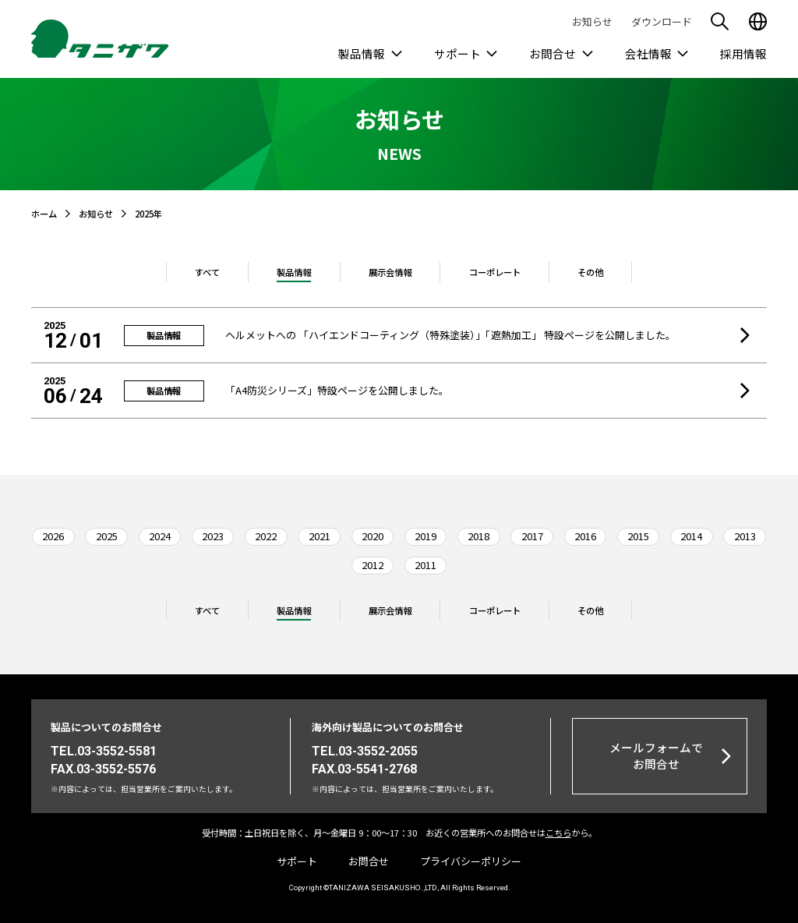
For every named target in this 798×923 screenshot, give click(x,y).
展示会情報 (390, 272)
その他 (590, 272)
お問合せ (552, 53)
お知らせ (592, 21)
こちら (558, 832)
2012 (372, 564)
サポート (457, 53)
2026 (53, 536)
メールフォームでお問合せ (656, 755)
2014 (691, 536)
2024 (160, 536)
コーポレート (495, 272)
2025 (107, 536)
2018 (478, 536)
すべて (207, 272)
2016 (585, 536)
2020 (372, 536)
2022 (266, 536)
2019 (425, 536)
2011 (425, 564)
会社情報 (648, 53)
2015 (638, 536)
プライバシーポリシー (470, 861)
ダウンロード (661, 21)
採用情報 (743, 53)
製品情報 (361, 53)
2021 (319, 536)
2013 (745, 536)
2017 (532, 536)
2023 (213, 536)
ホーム (44, 213)
